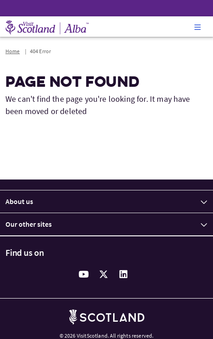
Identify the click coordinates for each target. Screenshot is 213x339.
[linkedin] (124, 274)
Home (12, 51)
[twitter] (104, 274)
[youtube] (84, 274)
